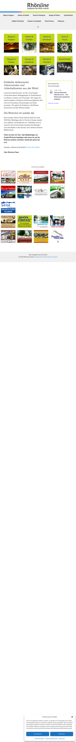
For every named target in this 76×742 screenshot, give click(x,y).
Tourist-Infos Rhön (33, 147)
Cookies (55, 257)
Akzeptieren (38, 734)
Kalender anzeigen (53, 103)
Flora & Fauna (49, 21)
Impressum (62, 738)
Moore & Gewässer (39, 15)
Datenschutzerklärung (51, 738)
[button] (72, 717)
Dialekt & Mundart (18, 21)
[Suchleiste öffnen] (38, 27)
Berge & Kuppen (8, 15)
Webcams (61, 21)
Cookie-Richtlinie (39, 738)
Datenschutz (47, 257)
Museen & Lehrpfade (34, 21)
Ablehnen (61, 734)
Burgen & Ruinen (54, 15)
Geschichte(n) (68, 15)
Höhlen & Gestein (23, 15)
